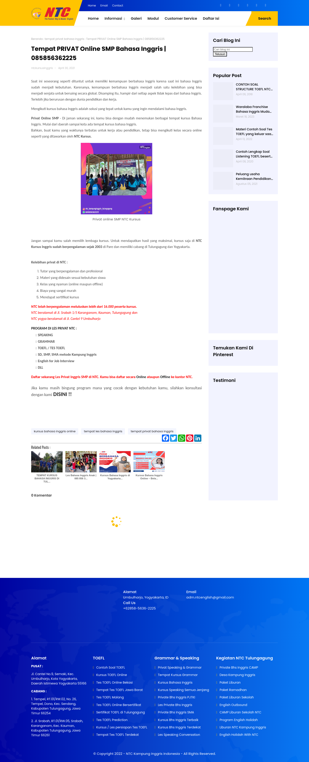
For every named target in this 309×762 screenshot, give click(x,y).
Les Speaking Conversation (179, 734)
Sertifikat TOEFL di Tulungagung (120, 712)
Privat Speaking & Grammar (180, 667)
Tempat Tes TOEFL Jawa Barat (119, 690)
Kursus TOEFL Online (111, 675)
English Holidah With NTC (239, 734)
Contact (117, 5)
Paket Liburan (230, 682)
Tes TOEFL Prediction (112, 720)
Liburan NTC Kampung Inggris (243, 727)
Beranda (37, 39)
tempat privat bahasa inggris (64, 39)
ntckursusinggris (42, 68)
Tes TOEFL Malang (110, 697)
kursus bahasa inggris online (55, 431)
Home (92, 5)
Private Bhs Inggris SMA (176, 712)
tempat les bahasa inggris (103, 431)
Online (141, 377)
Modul (153, 18)
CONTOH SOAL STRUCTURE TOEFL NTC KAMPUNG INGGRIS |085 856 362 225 (254, 87)
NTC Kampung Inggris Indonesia (153, 753)
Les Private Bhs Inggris (175, 705)
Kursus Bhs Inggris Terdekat (179, 727)
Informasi (113, 18)
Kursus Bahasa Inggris (175, 682)
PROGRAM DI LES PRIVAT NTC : (54, 328)
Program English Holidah (239, 720)
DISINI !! (62, 394)
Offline (165, 377)
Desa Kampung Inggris (237, 675)
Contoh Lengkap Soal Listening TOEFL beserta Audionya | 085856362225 (254, 154)
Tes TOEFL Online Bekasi (114, 682)
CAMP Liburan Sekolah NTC (240, 712)
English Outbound (233, 705)
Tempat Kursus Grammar (178, 675)
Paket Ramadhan (233, 690)
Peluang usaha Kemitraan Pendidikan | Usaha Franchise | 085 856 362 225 (254, 176)
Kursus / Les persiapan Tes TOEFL (121, 727)
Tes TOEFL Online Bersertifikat (118, 705)
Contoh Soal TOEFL (110, 667)
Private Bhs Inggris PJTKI (176, 697)
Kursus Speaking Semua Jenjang (183, 690)
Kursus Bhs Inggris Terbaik (178, 720)
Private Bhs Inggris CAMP (239, 667)
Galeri (136, 18)
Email (104, 5)
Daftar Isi (211, 18)
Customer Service (181, 18)
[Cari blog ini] (233, 49)
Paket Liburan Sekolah (237, 697)
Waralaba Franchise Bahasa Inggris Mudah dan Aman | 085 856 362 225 (254, 109)
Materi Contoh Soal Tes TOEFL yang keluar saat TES (254, 131)
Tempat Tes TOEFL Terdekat (117, 734)
